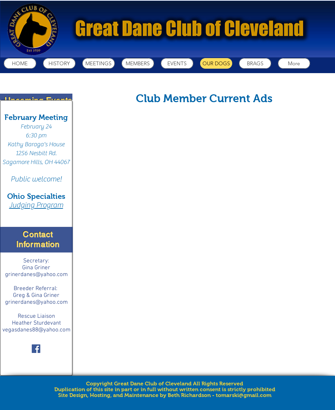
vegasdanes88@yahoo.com (36, 330)
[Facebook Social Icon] (36, 348)
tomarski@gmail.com (243, 395)
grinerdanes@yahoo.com (36, 274)
